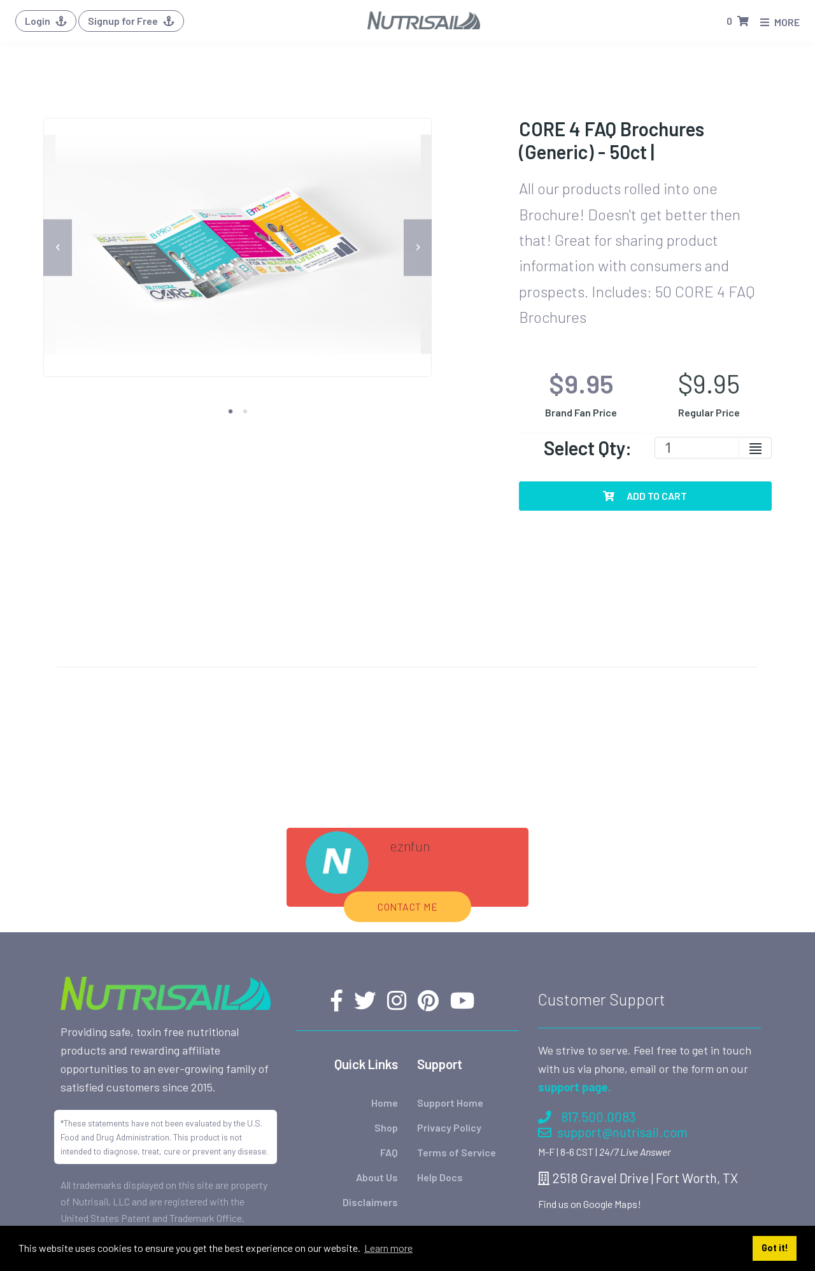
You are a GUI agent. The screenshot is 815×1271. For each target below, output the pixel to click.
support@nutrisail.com (613, 1021)
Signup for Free (131, 21)
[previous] (57, 247)
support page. (574, 976)
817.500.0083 (586, 1006)
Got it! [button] (775, 1247)
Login (46, 21)
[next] (418, 247)
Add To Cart (645, 496)
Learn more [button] (388, 1248)
